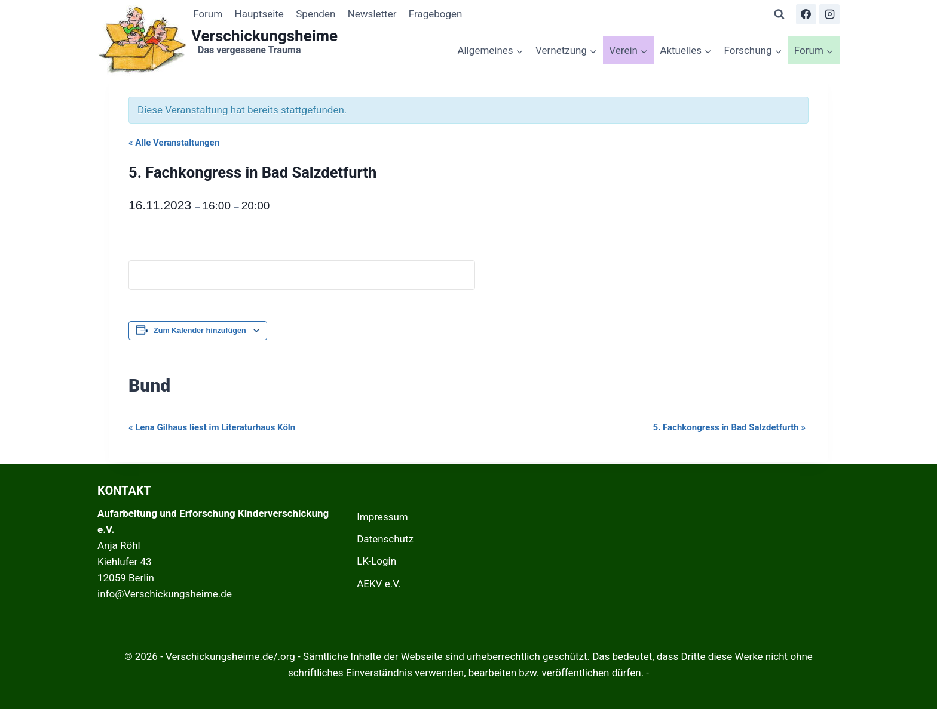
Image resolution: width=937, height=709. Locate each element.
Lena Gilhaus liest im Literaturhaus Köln (211, 427)
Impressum (382, 517)
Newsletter (372, 14)
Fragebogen (436, 14)
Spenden (315, 14)
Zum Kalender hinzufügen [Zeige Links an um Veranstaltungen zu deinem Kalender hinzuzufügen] (200, 330)
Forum (207, 14)
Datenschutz (385, 539)
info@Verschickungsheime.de (164, 594)
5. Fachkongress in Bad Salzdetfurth (729, 427)
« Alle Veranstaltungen (173, 142)
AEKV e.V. (378, 584)
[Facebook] (806, 14)
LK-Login (376, 561)
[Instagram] (829, 14)
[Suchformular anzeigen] (779, 14)
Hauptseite (259, 14)
